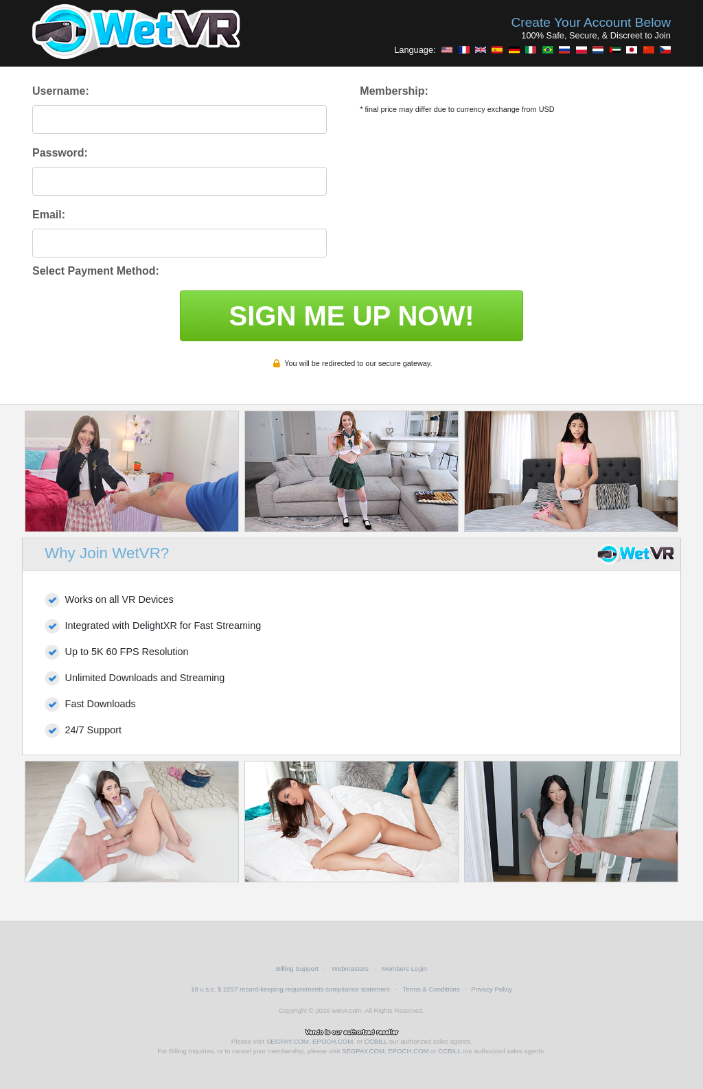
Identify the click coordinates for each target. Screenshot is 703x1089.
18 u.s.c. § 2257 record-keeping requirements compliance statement (290, 989)
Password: (60, 153)
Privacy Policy (491, 989)
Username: (60, 91)
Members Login (404, 968)
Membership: (394, 91)
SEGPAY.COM (287, 1041)
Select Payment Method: (95, 271)
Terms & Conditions (431, 989)
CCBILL (376, 1041)
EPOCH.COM (332, 1041)
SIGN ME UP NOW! (351, 316)
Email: (48, 214)
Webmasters (350, 968)
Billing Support (297, 968)
